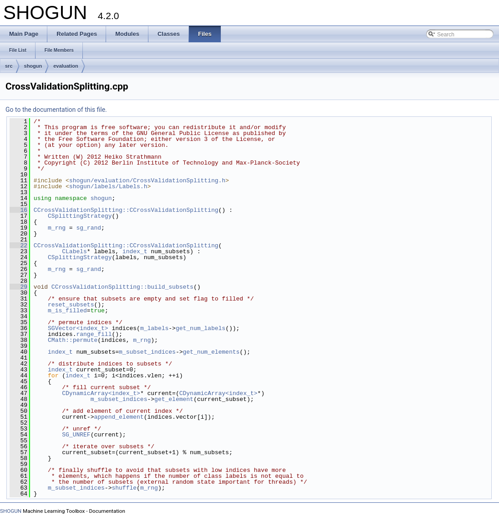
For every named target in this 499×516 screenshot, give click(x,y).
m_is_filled (67, 310)
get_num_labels (200, 328)
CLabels (74, 251)
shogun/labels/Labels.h (108, 186)
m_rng (57, 228)
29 (18, 287)
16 (18, 210)
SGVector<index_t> (78, 328)
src (9, 66)
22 (18, 245)
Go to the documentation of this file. (56, 109)
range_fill (94, 334)
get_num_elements (211, 352)
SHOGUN (10, 511)
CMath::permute (72, 340)
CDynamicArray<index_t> (101, 393)
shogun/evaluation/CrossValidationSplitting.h (147, 180)
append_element (118, 417)
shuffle (124, 488)
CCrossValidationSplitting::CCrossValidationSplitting (126, 210)
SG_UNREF (76, 435)
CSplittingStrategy (80, 216)
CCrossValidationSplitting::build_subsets (122, 287)
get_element (173, 399)
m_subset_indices (147, 352)
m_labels (154, 328)
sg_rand (88, 228)
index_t (135, 251)
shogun (33, 66)
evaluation (65, 66)
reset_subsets (71, 305)
